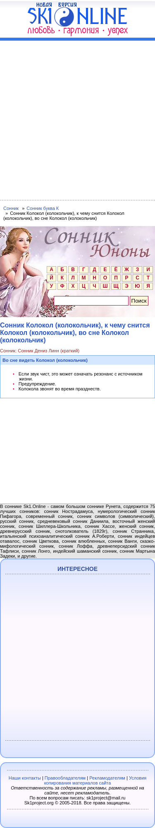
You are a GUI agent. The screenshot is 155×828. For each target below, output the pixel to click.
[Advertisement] (77, 118)
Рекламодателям (107, 777)
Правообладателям (65, 777)
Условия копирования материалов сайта (95, 780)
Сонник (11, 208)
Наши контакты (25, 777)
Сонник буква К (42, 208)
